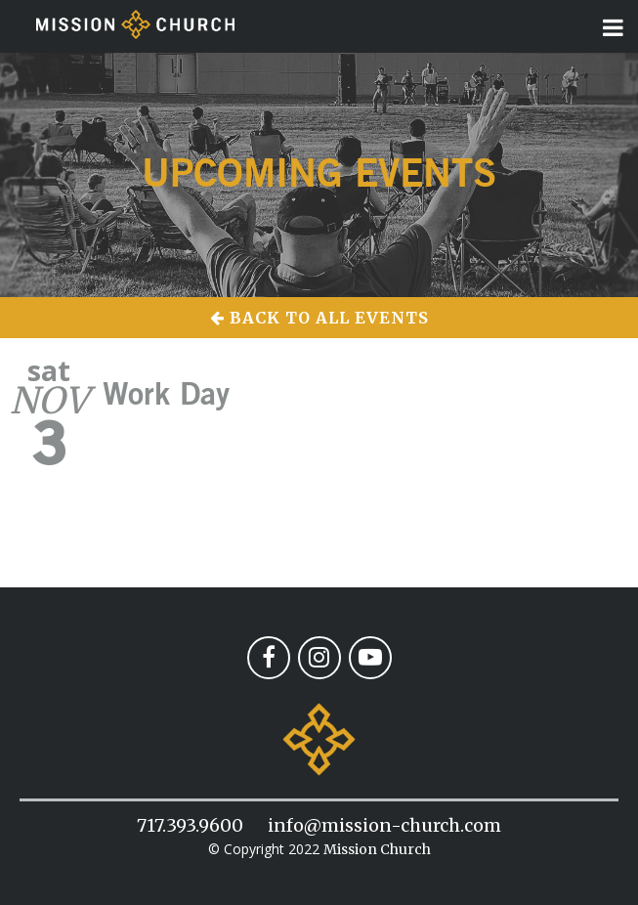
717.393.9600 (190, 825)
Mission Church (377, 849)
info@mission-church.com (384, 825)
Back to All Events (319, 317)
